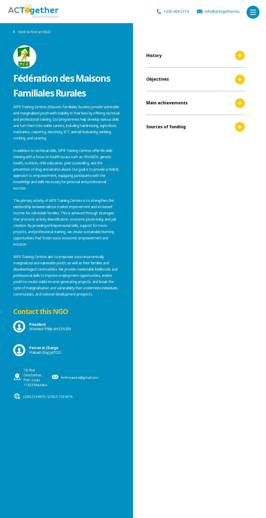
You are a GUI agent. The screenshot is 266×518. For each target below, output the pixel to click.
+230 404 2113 (173, 11)
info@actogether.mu (218, 11)
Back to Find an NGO (31, 32)
